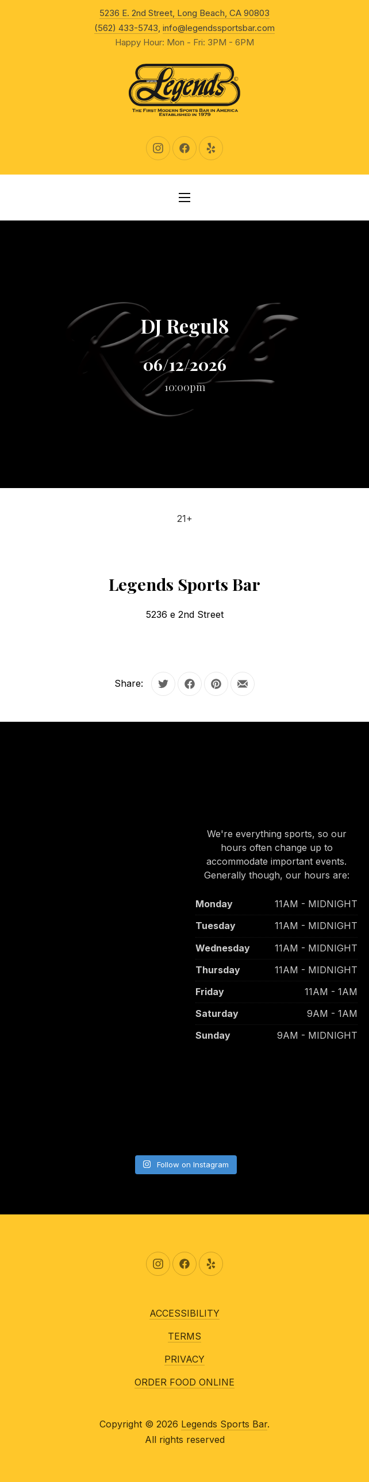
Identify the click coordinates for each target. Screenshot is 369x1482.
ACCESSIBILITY (184, 1313)
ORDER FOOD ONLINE (184, 1382)
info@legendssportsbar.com (219, 27)
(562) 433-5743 (126, 27)
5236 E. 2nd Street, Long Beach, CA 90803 (184, 12)
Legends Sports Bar (224, 1424)
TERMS (184, 1336)
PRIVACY (184, 1359)
